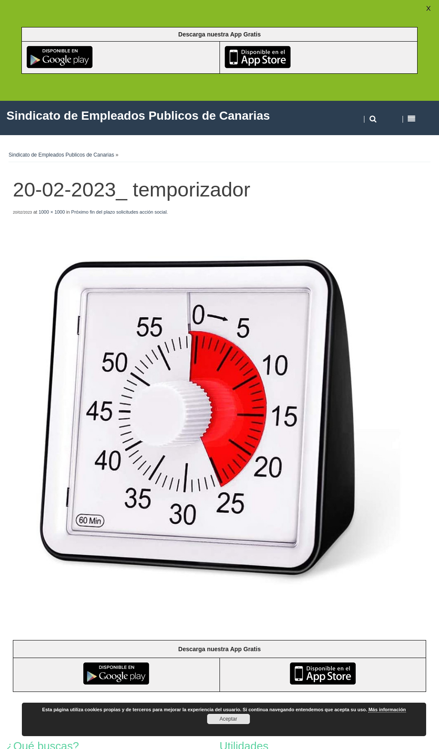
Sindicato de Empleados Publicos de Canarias (61, 155)
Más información (387, 709)
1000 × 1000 (52, 211)
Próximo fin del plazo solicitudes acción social (119, 211)
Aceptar (228, 719)
